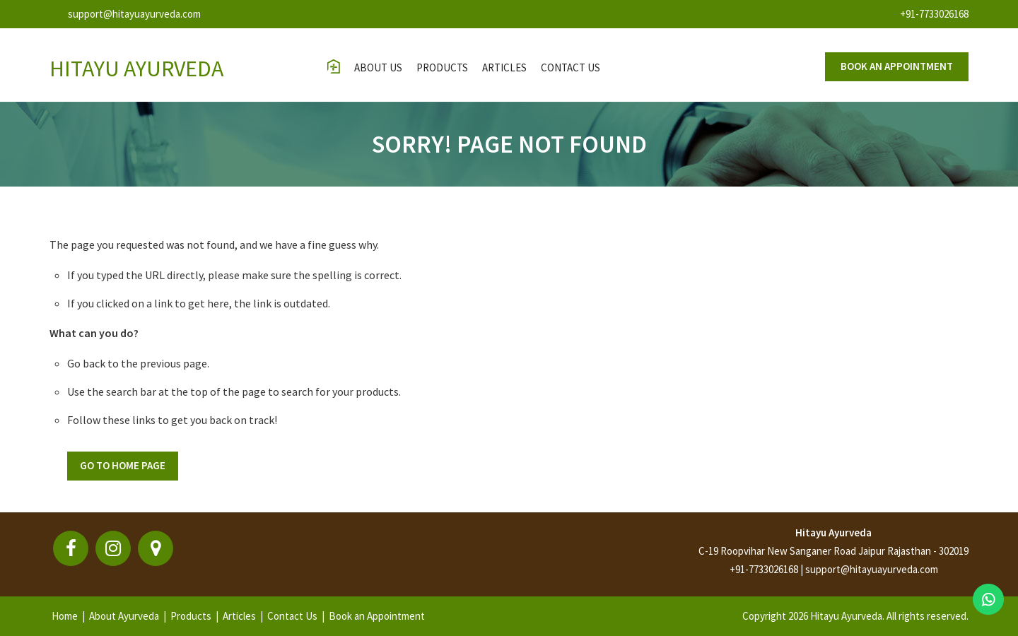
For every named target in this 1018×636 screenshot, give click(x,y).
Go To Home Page (122, 465)
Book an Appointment (377, 616)
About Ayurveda (124, 616)
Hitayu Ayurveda (833, 532)
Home (65, 616)
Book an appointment (897, 66)
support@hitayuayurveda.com (134, 13)
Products (442, 67)
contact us (570, 67)
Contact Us (292, 616)
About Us (378, 67)
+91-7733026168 (934, 13)
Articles (504, 67)
